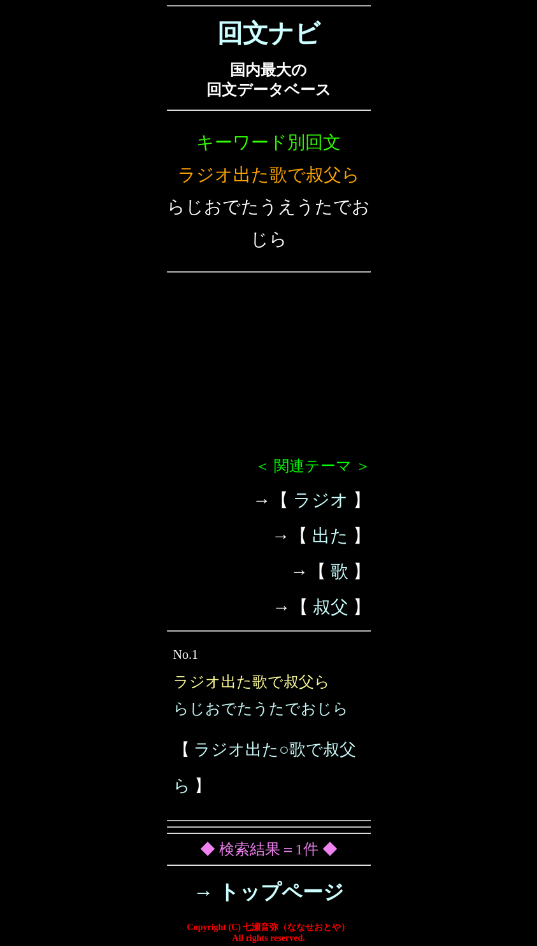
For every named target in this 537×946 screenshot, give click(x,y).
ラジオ (320, 500)
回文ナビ (268, 33)
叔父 (330, 607)
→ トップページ (268, 891)
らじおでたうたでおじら (260, 708)
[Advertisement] (269, 369)
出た (330, 536)
